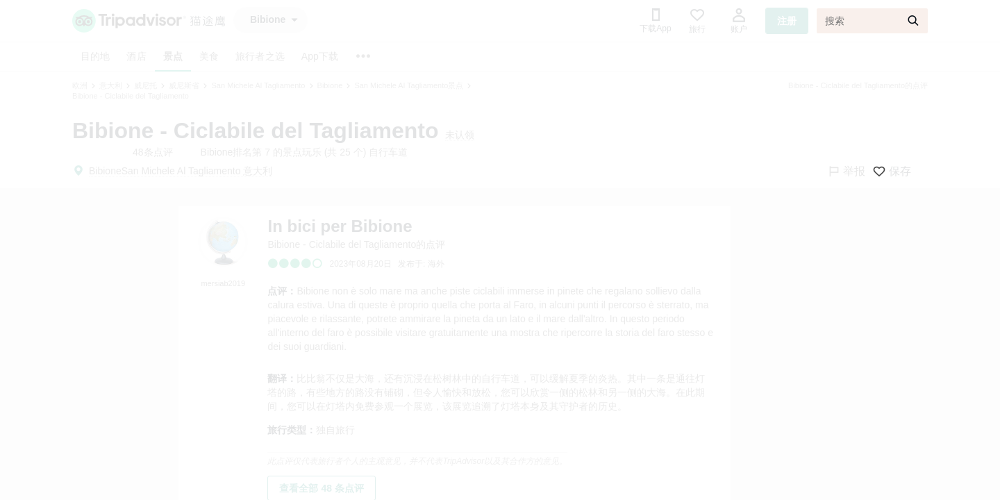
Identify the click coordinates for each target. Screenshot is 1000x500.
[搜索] (872, 20)
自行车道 (388, 152)
